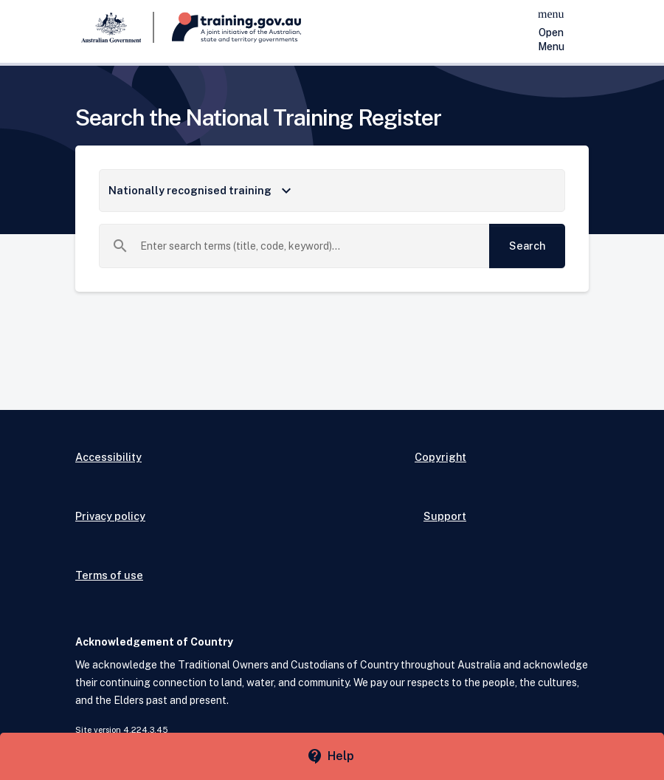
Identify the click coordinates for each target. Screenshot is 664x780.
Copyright (440, 457)
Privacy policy (110, 516)
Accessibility (108, 457)
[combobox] (309, 246)
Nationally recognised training (201, 190)
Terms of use (109, 575)
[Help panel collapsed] (332, 756)
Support (444, 516)
